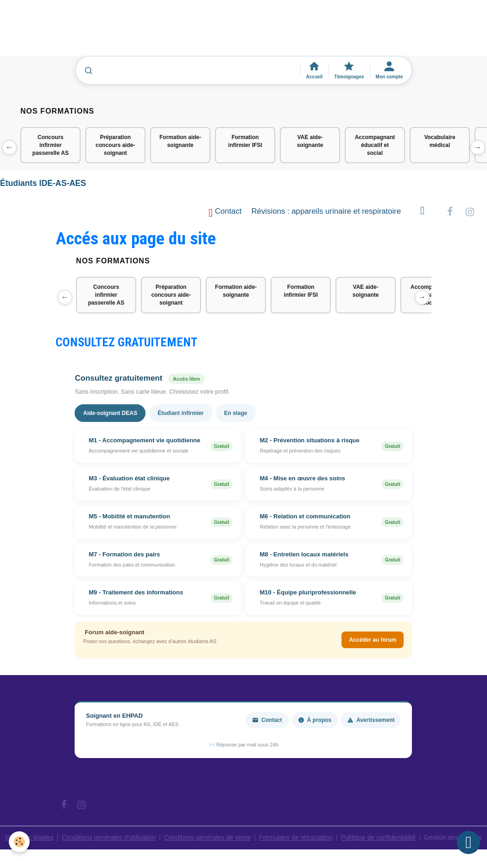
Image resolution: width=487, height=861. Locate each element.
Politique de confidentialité (379, 838)
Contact (225, 212)
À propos (315, 720)
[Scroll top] (468, 842)
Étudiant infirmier (180, 413)
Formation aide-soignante (180, 141)
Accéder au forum (372, 640)
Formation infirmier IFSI (245, 141)
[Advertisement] (168, 32)
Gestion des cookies (454, 838)
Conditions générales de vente (207, 838)
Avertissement (370, 720)
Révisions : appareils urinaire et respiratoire (326, 211)
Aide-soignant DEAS (110, 413)
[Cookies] (19, 841)
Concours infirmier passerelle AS (50, 145)
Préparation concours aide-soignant (115, 145)
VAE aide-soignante (310, 141)
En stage (235, 413)
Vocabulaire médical (439, 141)
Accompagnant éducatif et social (375, 145)
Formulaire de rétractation (296, 838)
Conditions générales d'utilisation (107, 838)
